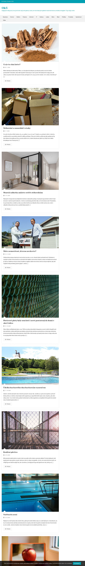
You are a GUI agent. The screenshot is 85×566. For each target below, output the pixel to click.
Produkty (70, 17)
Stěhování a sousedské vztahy (16, 128)
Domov (12, 17)
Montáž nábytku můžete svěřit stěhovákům (23, 192)
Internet (31, 17)
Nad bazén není (10, 514)
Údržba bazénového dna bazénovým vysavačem (24, 387)
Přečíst (7, 80)
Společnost (78, 17)
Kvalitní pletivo (10, 452)
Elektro (18, 17)
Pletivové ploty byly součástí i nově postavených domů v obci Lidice (28, 322)
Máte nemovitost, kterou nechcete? (19, 251)
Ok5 (5, 8)
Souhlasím (77, 563)
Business (5, 17)
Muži (58, 17)
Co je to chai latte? (11, 64)
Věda (4, 20)
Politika (64, 17)
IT (36, 17)
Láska (47, 17)
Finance (25, 17)
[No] (83, 563)
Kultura (41, 17)
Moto (53, 17)
